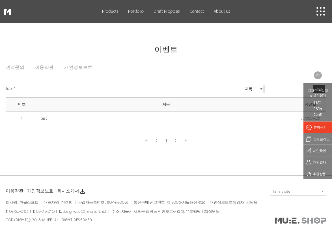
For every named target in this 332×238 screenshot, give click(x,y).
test (43, 118)
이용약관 (44, 67)
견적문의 (15, 67)
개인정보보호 (78, 67)
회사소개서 (71, 191)
